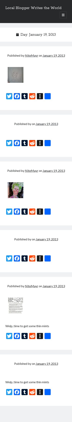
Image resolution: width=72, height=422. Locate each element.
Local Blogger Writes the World (33, 8)
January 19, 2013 (54, 55)
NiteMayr (31, 55)
